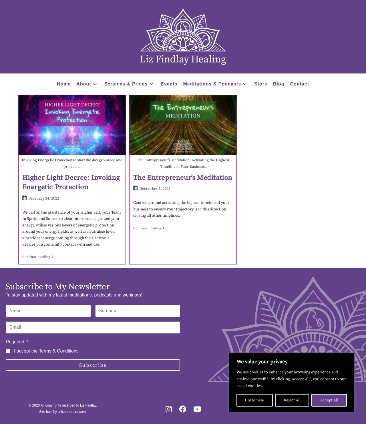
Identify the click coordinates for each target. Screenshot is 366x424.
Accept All (329, 400)
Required (15, 341)
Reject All (292, 400)
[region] (292, 383)
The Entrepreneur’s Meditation (182, 178)
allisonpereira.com (71, 412)
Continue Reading (38, 257)
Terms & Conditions (59, 351)
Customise (254, 400)
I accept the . (47, 351)
